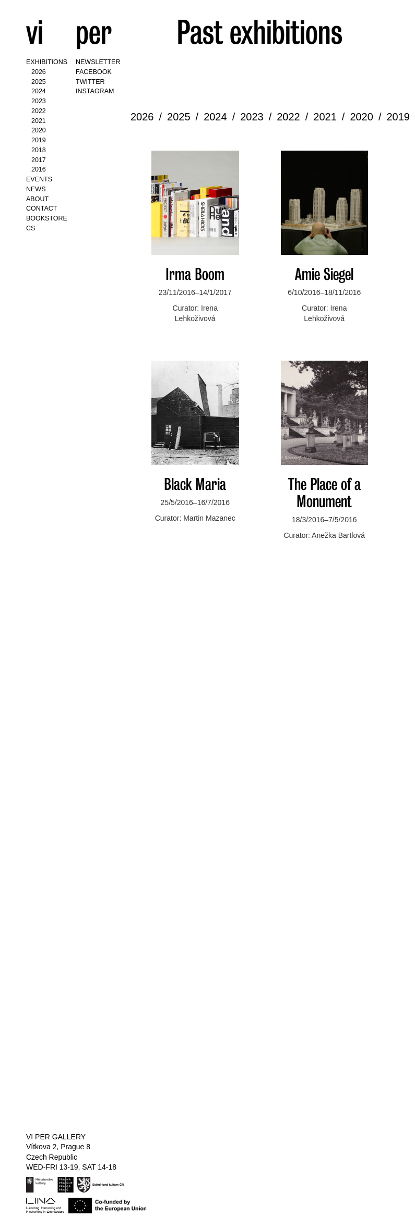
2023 (38, 101)
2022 (38, 111)
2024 (38, 91)
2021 (38, 121)
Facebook (94, 72)
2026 (38, 72)
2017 (38, 160)
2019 (38, 140)
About (37, 199)
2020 (38, 130)
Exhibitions (46, 62)
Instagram (95, 91)
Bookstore (46, 218)
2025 (38, 81)
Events (39, 179)
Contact (41, 208)
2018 (38, 150)
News (36, 189)
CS (30, 228)
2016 (38, 169)
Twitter (90, 81)
